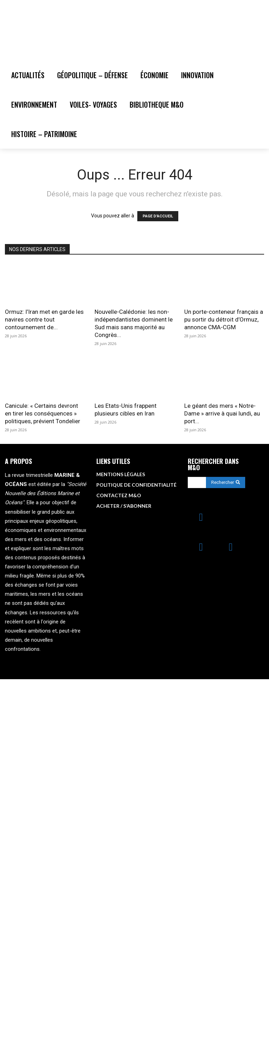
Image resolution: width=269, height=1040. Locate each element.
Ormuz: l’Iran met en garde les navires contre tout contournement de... (44, 680)
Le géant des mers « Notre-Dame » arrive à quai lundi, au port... (222, 774)
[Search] (225, 843)
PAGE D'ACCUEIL (158, 577)
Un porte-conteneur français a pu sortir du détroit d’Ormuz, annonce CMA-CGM (223, 680)
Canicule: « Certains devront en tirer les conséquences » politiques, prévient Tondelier (42, 774)
